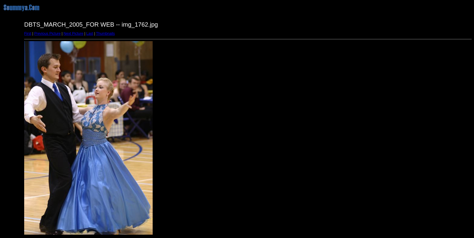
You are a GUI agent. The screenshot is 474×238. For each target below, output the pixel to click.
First (27, 33)
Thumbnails (105, 33)
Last (89, 33)
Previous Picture (47, 33)
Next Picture (73, 33)
